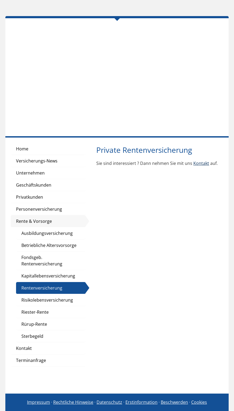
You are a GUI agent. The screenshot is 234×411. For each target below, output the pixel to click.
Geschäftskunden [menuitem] (33, 185)
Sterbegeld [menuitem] (32, 336)
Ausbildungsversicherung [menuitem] (47, 233)
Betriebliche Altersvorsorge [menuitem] (48, 245)
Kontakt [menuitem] (24, 348)
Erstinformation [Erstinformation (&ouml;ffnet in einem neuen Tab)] (141, 402)
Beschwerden (174, 402)
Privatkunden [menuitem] (29, 197)
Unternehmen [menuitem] (30, 173)
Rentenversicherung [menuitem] (41, 288)
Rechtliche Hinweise (73, 402)
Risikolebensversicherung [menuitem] (47, 300)
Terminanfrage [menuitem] (31, 360)
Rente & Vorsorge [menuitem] (34, 221)
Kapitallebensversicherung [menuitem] (48, 276)
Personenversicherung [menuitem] (39, 209)
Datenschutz (109, 402)
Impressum (38, 402)
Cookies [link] (199, 402)
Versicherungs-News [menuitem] (36, 161)
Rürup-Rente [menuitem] (34, 324)
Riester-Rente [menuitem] (35, 312)
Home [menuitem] (22, 149)
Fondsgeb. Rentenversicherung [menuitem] (41, 260)
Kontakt (201, 163)
